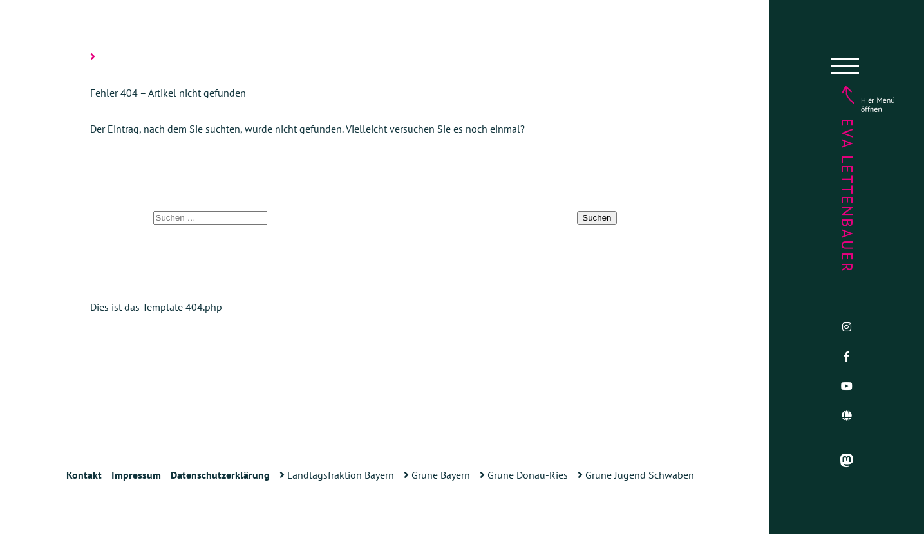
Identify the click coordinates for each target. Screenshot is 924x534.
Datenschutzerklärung (220, 474)
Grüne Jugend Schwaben (636, 474)
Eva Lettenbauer (847, 195)
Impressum (136, 474)
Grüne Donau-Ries (524, 474)
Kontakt (84, 474)
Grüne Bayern (437, 474)
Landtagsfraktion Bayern (336, 474)
